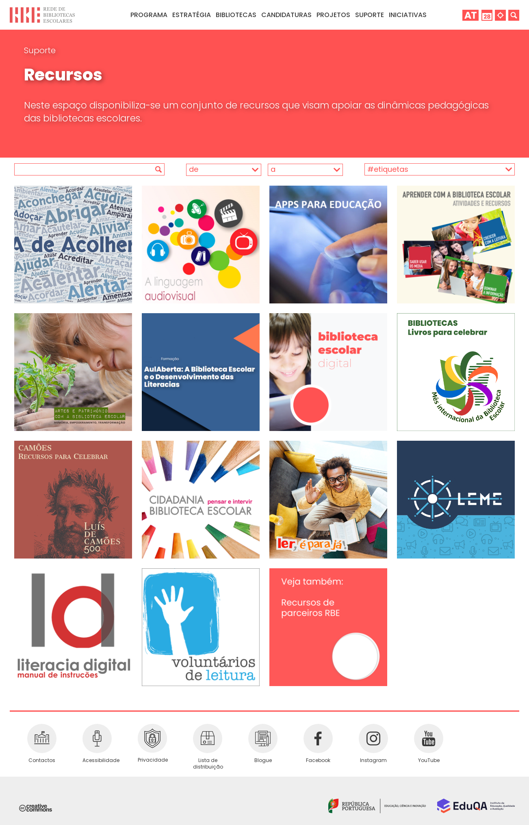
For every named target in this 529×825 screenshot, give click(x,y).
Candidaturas (286, 14)
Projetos (333, 14)
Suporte (40, 50)
